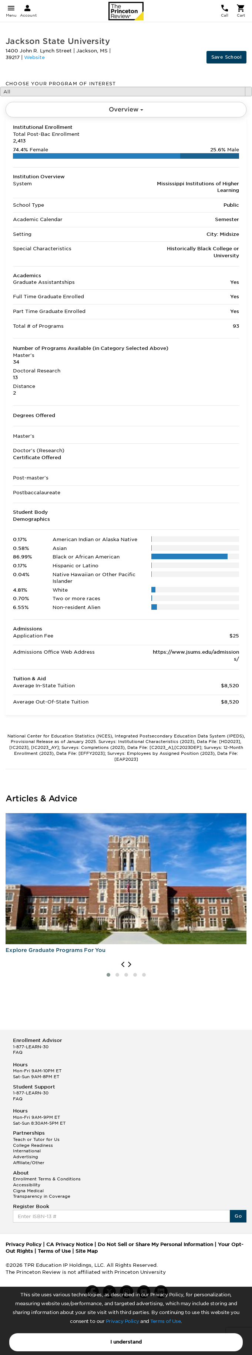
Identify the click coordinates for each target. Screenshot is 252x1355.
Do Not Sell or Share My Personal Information (155, 1244)
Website (34, 57)
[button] (108, 975)
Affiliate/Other (28, 1162)
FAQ (18, 1052)
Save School (226, 57)
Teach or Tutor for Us (36, 1139)
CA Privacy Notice (69, 1244)
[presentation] (122, 964)
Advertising (25, 1156)
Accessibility (26, 1184)
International (27, 1150)
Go (238, 1216)
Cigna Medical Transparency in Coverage (41, 1193)
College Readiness (33, 1145)
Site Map (86, 1251)
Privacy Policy (122, 1321)
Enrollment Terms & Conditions (47, 1179)
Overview (126, 109)
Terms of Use (165, 1321)
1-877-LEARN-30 (30, 1046)
